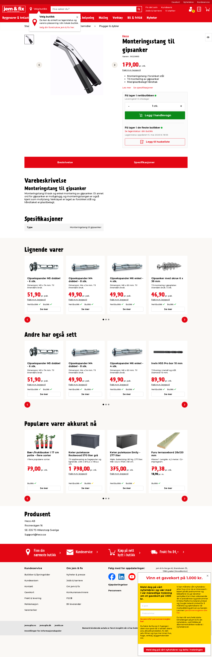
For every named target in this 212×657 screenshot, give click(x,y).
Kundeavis (166, 7)
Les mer (126, 87)
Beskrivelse (65, 162)
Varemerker (30, 610)
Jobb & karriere (153, 10)
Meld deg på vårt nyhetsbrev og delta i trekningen (174, 649)
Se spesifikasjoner (143, 87)
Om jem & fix (73, 586)
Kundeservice (203, 2)
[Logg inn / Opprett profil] (190, 9)
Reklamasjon (31, 604)
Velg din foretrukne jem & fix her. (56, 27)
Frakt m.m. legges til (131, 70)
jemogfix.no (30, 625)
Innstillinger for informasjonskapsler (43, 631)
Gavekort (176, 2)
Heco (125, 36)
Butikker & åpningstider (37, 574)
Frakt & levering (32, 598)
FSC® (69, 598)
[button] (103, 319)
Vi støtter (170, 10)
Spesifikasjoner (144, 162)
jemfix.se (59, 625)
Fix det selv (151, 7)
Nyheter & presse (75, 574)
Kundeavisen (31, 580)
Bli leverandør (73, 604)
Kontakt (28, 586)
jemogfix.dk (45, 625)
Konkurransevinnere (77, 592)
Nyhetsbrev (188, 2)
